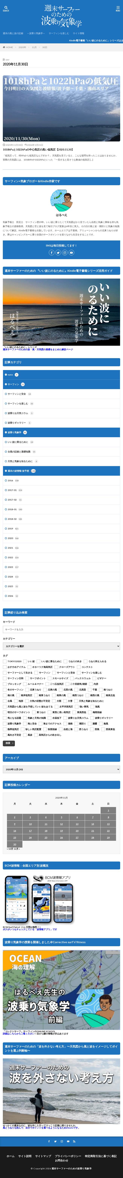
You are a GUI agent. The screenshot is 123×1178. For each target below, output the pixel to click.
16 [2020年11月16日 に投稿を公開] (14, 830)
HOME (9, 47)
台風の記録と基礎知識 (22, 452)
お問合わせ (61, 1160)
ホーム (11, 1156)
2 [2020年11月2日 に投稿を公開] (14, 817)
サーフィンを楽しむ (59, 33)
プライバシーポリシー (68, 1156)
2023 (13, 567)
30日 (44, 47)
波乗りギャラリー (19, 423)
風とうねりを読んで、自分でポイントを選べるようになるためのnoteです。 (41, 1127)
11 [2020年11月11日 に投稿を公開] (46, 823)
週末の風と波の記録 (13, 33)
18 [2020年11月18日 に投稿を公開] (46, 830)
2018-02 (15, 519)
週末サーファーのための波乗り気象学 (72, 1168)
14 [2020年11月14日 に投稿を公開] (92, 823)
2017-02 (15, 500)
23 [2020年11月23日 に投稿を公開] (14, 837)
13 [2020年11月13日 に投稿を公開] (77, 823)
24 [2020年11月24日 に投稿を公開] (30, 837)
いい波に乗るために (21, 442)
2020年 (22, 47)
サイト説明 (24, 1156)
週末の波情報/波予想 (22, 471)
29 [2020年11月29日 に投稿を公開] (108, 837)
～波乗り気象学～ (36, 33)
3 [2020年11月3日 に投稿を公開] (30, 817)
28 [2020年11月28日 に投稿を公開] (92, 837)
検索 (8, 743)
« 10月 (10, 848)
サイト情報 (78, 33)
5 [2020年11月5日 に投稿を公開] (61, 817)
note (13, 375)
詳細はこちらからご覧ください (18, 1033)
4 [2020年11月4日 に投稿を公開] (46, 817)
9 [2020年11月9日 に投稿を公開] (14, 823)
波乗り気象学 (17, 432)
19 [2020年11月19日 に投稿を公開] (61, 830)
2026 (13, 596)
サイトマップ (43, 1156)
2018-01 (15, 509)
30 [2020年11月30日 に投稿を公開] (14, 844)
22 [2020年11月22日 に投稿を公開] (108, 830)
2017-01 (15, 490)
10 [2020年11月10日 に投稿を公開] (30, 823)
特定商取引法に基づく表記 (101, 1156)
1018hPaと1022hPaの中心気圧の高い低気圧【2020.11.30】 (38, 149)
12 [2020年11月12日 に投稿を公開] (61, 823)
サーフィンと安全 (19, 394)
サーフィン (16, 384)
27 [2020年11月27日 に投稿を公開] (77, 837)
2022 (13, 557)
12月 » (17, 848)
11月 (34, 47)
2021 (13, 548)
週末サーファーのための (38, 349)
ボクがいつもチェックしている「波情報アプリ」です (30, 929)
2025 (13, 586)
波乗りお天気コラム (21, 413)
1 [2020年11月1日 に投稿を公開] (108, 810)
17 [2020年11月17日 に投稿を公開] (30, 830)
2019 (13, 529)
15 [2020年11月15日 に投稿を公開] (108, 823)
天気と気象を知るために (23, 461)
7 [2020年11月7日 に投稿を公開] (92, 817)
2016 (13, 480)
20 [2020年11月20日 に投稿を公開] (77, 830)
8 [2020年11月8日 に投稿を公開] (108, 817)
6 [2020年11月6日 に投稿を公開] (77, 817)
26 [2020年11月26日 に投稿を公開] (61, 837)
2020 (13, 538)
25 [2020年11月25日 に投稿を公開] (46, 837)
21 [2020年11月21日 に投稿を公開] (92, 830)
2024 (13, 577)
